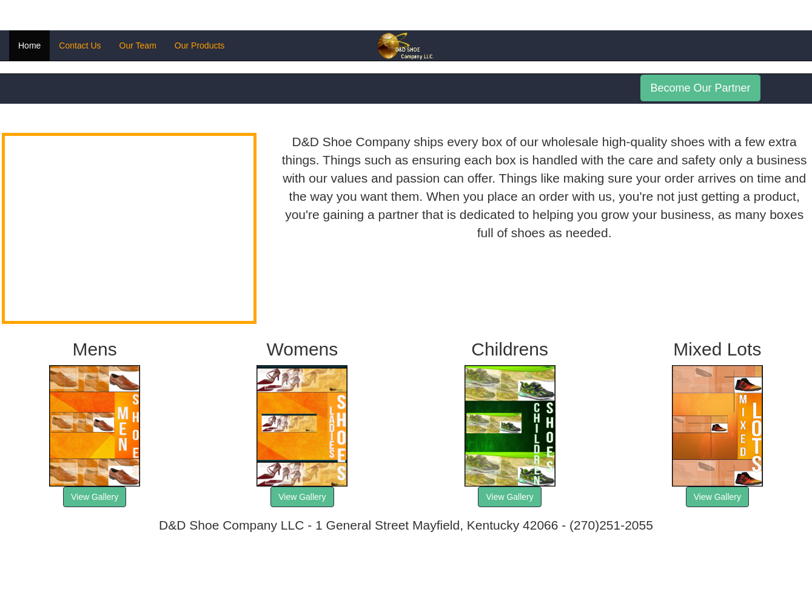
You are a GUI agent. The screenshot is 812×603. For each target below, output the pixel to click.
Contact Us (80, 45)
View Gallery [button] (94, 497)
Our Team (137, 45)
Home (29, 45)
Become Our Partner (700, 88)
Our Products (199, 45)
